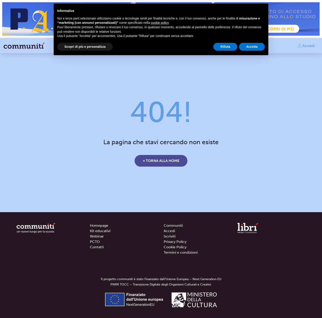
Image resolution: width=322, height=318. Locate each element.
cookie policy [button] (160, 22)
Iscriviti (170, 236)
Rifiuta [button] (225, 46)
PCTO (95, 242)
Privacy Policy (175, 242)
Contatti (97, 247)
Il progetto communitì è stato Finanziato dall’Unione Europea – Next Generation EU (161, 279)
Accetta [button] (252, 46)
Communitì (173, 225)
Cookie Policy (175, 247)
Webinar (97, 236)
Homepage (99, 225)
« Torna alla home (161, 161)
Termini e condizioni (181, 252)
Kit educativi (100, 231)
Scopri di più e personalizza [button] (85, 46)
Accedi (306, 45)
